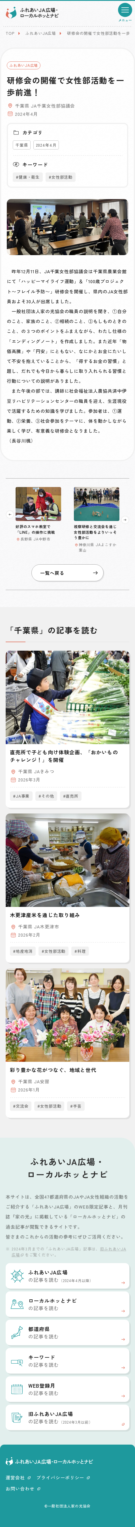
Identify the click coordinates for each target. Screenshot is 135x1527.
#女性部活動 (60, 177)
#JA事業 (21, 796)
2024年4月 (46, 145)
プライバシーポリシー (63, 1477)
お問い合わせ (23, 1488)
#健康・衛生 (28, 177)
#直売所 (70, 796)
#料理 (80, 951)
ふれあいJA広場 (40, 33)
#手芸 (76, 1106)
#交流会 (20, 1106)
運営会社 (18, 1477)
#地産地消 (23, 951)
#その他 (46, 796)
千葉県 (21, 145)
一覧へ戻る (69, 572)
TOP (10, 33)
